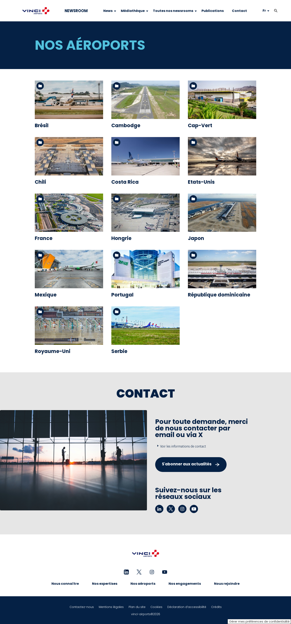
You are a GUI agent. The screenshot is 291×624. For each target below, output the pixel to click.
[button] (275, 10)
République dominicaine (219, 294)
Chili (40, 182)
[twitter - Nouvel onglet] (171, 509)
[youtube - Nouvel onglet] (194, 509)
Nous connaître (65, 583)
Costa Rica (125, 182)
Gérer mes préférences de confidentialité (259, 621)
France (43, 238)
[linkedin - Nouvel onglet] (159, 509)
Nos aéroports (142, 583)
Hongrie (121, 238)
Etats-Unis (201, 182)
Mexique (46, 294)
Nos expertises (104, 583)
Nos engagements (185, 583)
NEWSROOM (76, 11)
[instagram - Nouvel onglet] (182, 509)
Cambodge (125, 125)
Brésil (42, 125)
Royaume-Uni (52, 351)
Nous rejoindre (227, 583)
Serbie (119, 351)
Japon (196, 238)
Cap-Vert (200, 125)
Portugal (122, 294)
